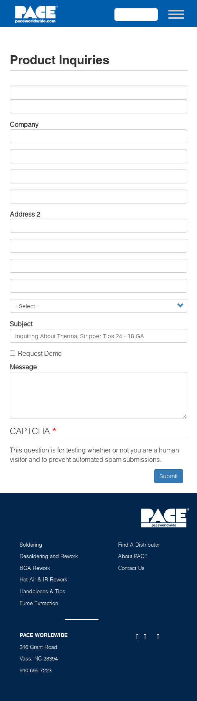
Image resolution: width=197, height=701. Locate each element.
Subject (21, 324)
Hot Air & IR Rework (43, 579)
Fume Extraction (39, 603)
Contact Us (131, 568)
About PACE (133, 556)
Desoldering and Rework (49, 556)
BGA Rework (35, 568)
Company (24, 124)
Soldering (31, 544)
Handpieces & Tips (42, 591)
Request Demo (36, 353)
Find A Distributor (139, 544)
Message (23, 367)
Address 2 (25, 214)
